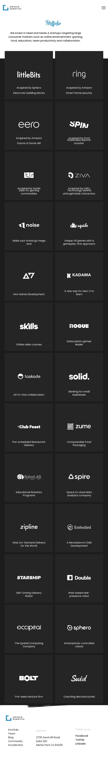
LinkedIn (80, 743)
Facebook (81, 735)
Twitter (79, 739)
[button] (101, 8)
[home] (12, 7)
